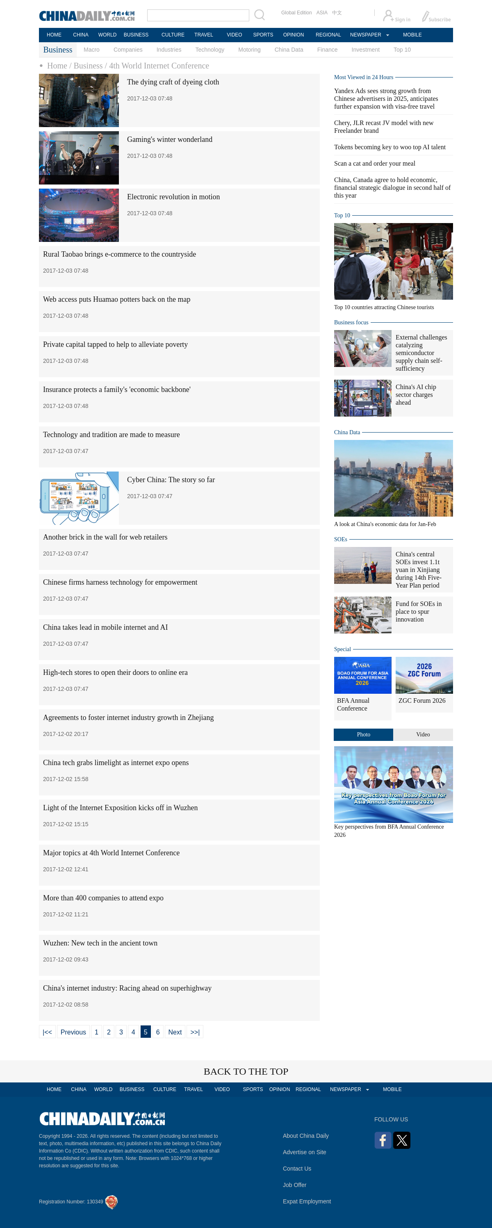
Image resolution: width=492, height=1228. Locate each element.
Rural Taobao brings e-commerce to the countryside (119, 254)
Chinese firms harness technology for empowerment (120, 582)
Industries (169, 49)
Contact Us (297, 1168)
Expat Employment (307, 1201)
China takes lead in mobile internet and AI (105, 627)
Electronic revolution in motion (173, 197)
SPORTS (263, 35)
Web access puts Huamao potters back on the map (116, 299)
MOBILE (412, 35)
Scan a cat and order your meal (374, 163)
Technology (209, 49)
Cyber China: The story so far (171, 480)
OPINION (293, 35)
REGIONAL (328, 35)
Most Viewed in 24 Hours (363, 77)
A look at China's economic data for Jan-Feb (385, 524)
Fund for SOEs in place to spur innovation (419, 611)
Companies (128, 49)
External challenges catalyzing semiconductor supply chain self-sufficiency (421, 353)
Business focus (351, 322)
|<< (47, 1032)
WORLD (107, 35)
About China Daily (306, 1135)
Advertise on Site (304, 1152)
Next (175, 1032)
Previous (73, 1032)
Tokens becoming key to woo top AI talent (390, 147)
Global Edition (296, 13)
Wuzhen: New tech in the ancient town (100, 943)
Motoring (249, 49)
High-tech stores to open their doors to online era (115, 672)
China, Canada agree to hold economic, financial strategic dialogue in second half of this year (392, 187)
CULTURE (173, 35)
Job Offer (294, 1185)
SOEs (340, 539)
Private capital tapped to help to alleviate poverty (115, 344)
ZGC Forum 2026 (422, 700)
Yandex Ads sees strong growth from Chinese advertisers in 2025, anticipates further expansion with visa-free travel (386, 98)
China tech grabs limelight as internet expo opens (116, 763)
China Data (289, 49)
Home (57, 65)
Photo (364, 734)
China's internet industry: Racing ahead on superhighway (127, 988)
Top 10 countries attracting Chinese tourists (384, 307)
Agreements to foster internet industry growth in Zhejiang (128, 717)
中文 (337, 13)
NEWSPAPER (365, 35)
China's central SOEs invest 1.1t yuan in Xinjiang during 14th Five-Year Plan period (419, 570)
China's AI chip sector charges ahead (416, 394)
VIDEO (234, 35)
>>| (195, 1032)
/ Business (86, 65)
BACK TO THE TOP (246, 1071)
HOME (54, 35)
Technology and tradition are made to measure (111, 435)
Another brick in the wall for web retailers (105, 537)
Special (342, 649)
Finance (327, 49)
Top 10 (402, 49)
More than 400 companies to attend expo (103, 898)
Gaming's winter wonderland (169, 139)
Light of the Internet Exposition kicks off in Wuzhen (120, 808)
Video (423, 734)
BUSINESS (136, 35)
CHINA (80, 35)
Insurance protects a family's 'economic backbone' (117, 389)
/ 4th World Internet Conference (157, 65)
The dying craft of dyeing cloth (173, 82)
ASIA (322, 13)
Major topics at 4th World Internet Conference (111, 853)
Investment (366, 49)
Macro (92, 49)
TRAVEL (203, 35)
